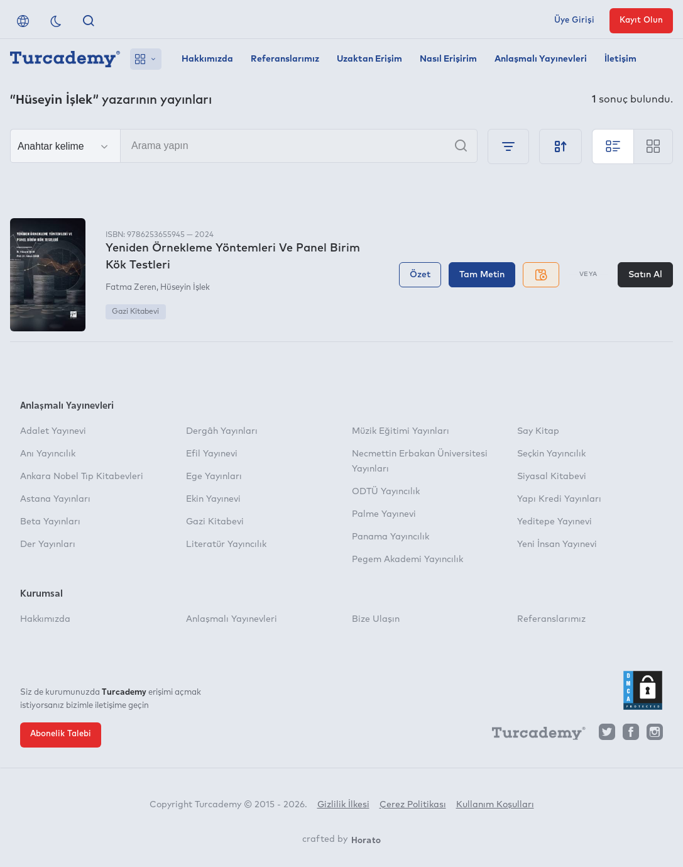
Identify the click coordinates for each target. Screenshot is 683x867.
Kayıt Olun (641, 20)
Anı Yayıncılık (47, 454)
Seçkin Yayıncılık (551, 454)
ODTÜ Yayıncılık (386, 491)
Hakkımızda (207, 59)
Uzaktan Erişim (369, 59)
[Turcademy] (532, 735)
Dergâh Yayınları (222, 431)
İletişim (620, 59)
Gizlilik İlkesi (343, 804)
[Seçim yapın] (65, 146)
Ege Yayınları (214, 476)
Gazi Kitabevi (135, 312)
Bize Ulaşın (376, 619)
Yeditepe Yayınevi (554, 521)
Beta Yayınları (50, 521)
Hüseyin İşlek (185, 288)
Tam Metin (482, 274)
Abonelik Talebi (60, 734)
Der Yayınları (47, 544)
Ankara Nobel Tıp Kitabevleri (81, 476)
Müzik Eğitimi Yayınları (400, 431)
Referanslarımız (285, 59)
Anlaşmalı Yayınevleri (540, 59)
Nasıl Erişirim (448, 59)
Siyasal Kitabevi (551, 476)
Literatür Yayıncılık (226, 544)
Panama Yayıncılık (390, 537)
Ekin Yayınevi (213, 499)
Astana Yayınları (55, 499)
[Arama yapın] (244, 146)
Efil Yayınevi (212, 454)
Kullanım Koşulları (495, 804)
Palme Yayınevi (384, 514)
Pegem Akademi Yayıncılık (407, 559)
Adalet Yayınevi (53, 431)
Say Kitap (538, 431)
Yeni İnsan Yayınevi (557, 544)
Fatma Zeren (131, 288)
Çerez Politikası (413, 804)
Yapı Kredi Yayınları (559, 499)
